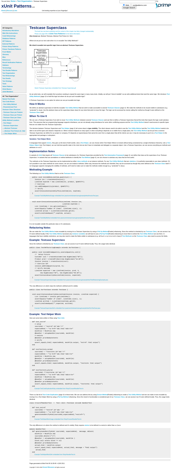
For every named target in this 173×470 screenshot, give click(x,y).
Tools (4, 83)
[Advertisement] (50, 19)
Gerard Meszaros (49, 467)
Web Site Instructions (10, 33)
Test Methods (127, 236)
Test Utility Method (72, 108)
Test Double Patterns (9, 70)
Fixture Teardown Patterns (11, 49)
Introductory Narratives (10, 30)
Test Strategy (7, 81)
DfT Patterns (6, 41)
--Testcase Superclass (10, 125)
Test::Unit (60, 318)
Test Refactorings (8, 75)
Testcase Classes (113, 108)
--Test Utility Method (9, 104)
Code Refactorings (9, 36)
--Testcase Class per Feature (12, 112)
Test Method (86, 157)
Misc (4, 57)
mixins (49, 143)
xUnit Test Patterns (57, 34)
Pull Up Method (102, 231)
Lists (15, 10)
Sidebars (5, 65)
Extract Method (102, 394)
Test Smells (6, 78)
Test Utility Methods (73, 120)
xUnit (40, 155)
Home (13, 1)
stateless (132, 161)
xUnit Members (7, 91)
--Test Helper (6, 123)
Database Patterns (8, 38)
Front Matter (6, 52)
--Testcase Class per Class (11, 117)
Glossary (5, 54)
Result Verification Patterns (12, 62)
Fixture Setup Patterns (10, 46)
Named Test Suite (8, 99)
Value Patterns (7, 86)
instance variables (78, 234)
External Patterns (8, 44)
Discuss (10, 10)
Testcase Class (34, 112)
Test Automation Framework (114, 155)
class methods (82, 161)
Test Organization (24, 1)
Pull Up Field (104, 234)
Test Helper (65, 128)
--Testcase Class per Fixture (12, 115)
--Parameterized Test (9, 107)
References (6, 60)
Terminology (6, 68)
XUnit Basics (6, 89)
